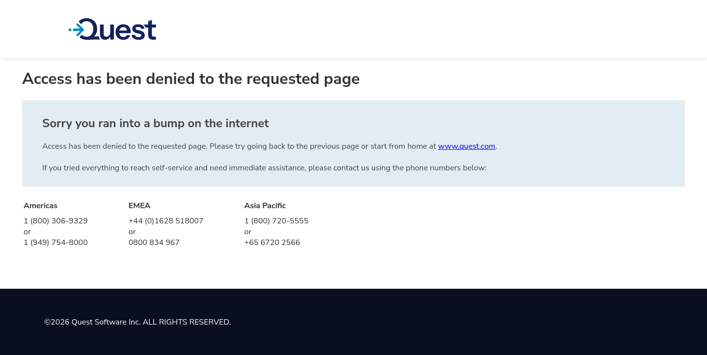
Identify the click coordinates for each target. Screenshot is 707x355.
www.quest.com (466, 146)
